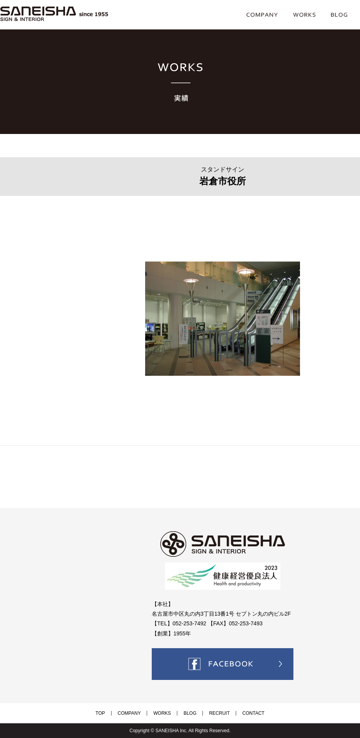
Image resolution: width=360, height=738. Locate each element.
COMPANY (138, 713)
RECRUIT (210, 713)
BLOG (186, 713)
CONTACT (238, 713)
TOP (115, 713)
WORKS (165, 713)
